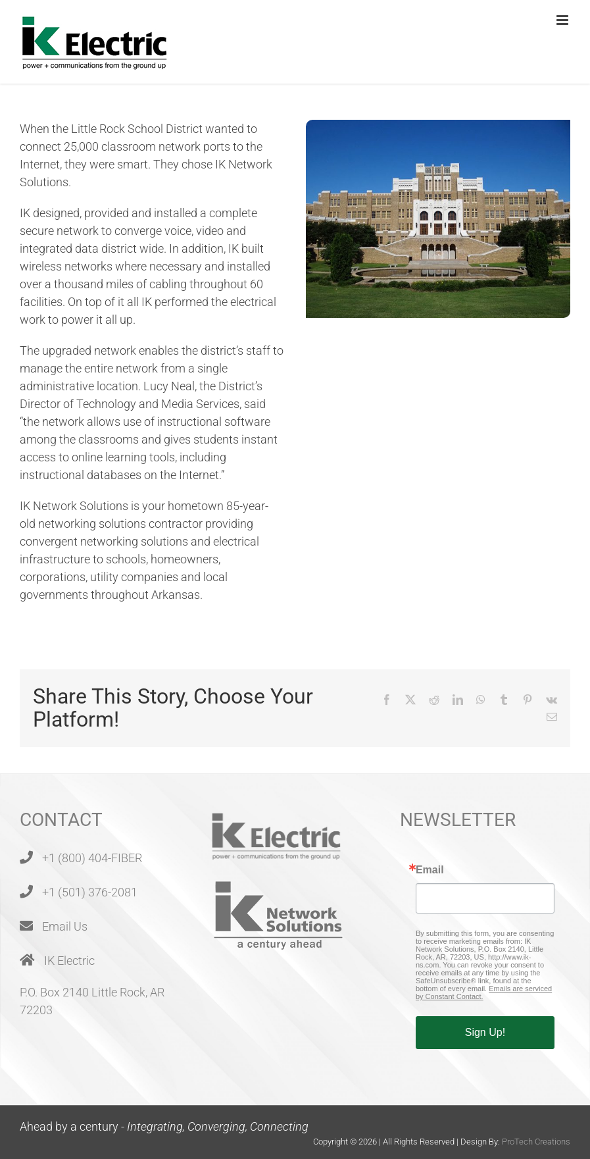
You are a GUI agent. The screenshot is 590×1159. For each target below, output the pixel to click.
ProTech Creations (536, 1141)
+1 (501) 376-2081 (89, 892)
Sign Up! (485, 1032)
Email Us (64, 926)
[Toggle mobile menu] (563, 20)
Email (430, 870)
